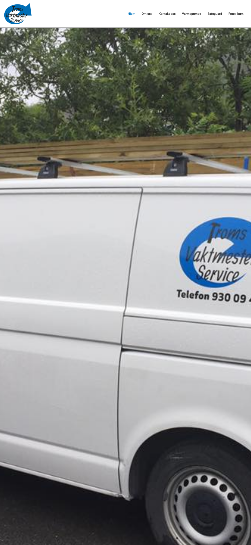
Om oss (147, 14)
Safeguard (214, 14)
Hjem (131, 14)
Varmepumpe (191, 14)
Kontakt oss (167, 14)
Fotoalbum (236, 14)
